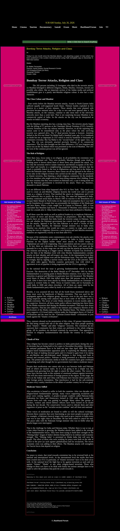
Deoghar (10, 306)
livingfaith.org (75, 58)
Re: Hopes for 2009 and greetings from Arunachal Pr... (14, 221)
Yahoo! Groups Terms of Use (43, 512)
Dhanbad (10, 308)
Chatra (9, 304)
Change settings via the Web (34, 509)
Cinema (23, 27)
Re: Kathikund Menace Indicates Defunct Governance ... (14, 207)
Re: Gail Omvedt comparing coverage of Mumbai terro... (14, 216)
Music (74, 27)
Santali (58, 27)
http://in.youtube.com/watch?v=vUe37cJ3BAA (67, 495)
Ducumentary (46, 27)
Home (14, 27)
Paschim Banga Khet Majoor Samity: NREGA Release (14, 229)
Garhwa (10, 313)
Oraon (66, 27)
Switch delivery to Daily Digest (48, 511)
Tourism (33, 27)
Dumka (10, 310)
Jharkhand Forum (88, 27)
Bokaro (10, 299)
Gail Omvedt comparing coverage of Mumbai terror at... (15, 233)
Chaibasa (10, 301)
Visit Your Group (31, 512)
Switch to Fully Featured (63, 511)
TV (107, 27)
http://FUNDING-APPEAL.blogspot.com (68, 488)
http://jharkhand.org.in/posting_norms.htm (66, 484)
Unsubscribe (55, 512)
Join (101, 27)
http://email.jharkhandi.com (68, 491)
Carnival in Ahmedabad (14, 241)
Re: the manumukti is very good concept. (15, 225)
